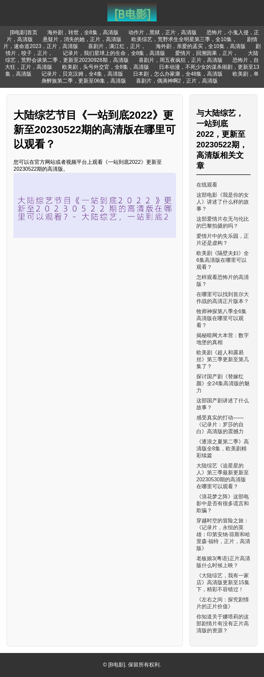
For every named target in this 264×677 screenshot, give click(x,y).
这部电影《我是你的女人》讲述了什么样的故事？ (222, 202)
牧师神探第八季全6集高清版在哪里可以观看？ (221, 318)
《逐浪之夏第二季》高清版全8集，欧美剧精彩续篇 (222, 448)
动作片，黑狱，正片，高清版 (162, 32)
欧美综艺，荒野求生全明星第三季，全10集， (184, 39)
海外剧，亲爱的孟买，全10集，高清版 (201, 46)
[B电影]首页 (23, 32)
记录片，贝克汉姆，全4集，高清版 (82, 74)
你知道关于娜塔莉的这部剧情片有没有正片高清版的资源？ (222, 623)
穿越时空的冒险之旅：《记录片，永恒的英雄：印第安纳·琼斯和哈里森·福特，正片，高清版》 (223, 534)
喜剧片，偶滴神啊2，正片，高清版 (177, 81)
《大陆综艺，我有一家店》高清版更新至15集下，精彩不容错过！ (223, 582)
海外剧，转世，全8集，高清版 (83, 32)
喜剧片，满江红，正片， (117, 46)
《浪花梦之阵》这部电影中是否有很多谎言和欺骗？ (222, 503)
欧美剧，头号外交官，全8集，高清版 (105, 67)
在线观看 (206, 185)
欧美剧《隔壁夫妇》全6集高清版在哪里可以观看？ (222, 260)
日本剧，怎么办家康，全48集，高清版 (178, 74)
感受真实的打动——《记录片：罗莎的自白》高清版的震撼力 (220, 424)
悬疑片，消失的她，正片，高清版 (82, 39)
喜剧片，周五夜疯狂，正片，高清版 (181, 60)
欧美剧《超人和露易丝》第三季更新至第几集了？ (222, 359)
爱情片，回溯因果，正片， (206, 53)
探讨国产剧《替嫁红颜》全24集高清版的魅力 (223, 383)
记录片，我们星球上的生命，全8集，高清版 (114, 53)
